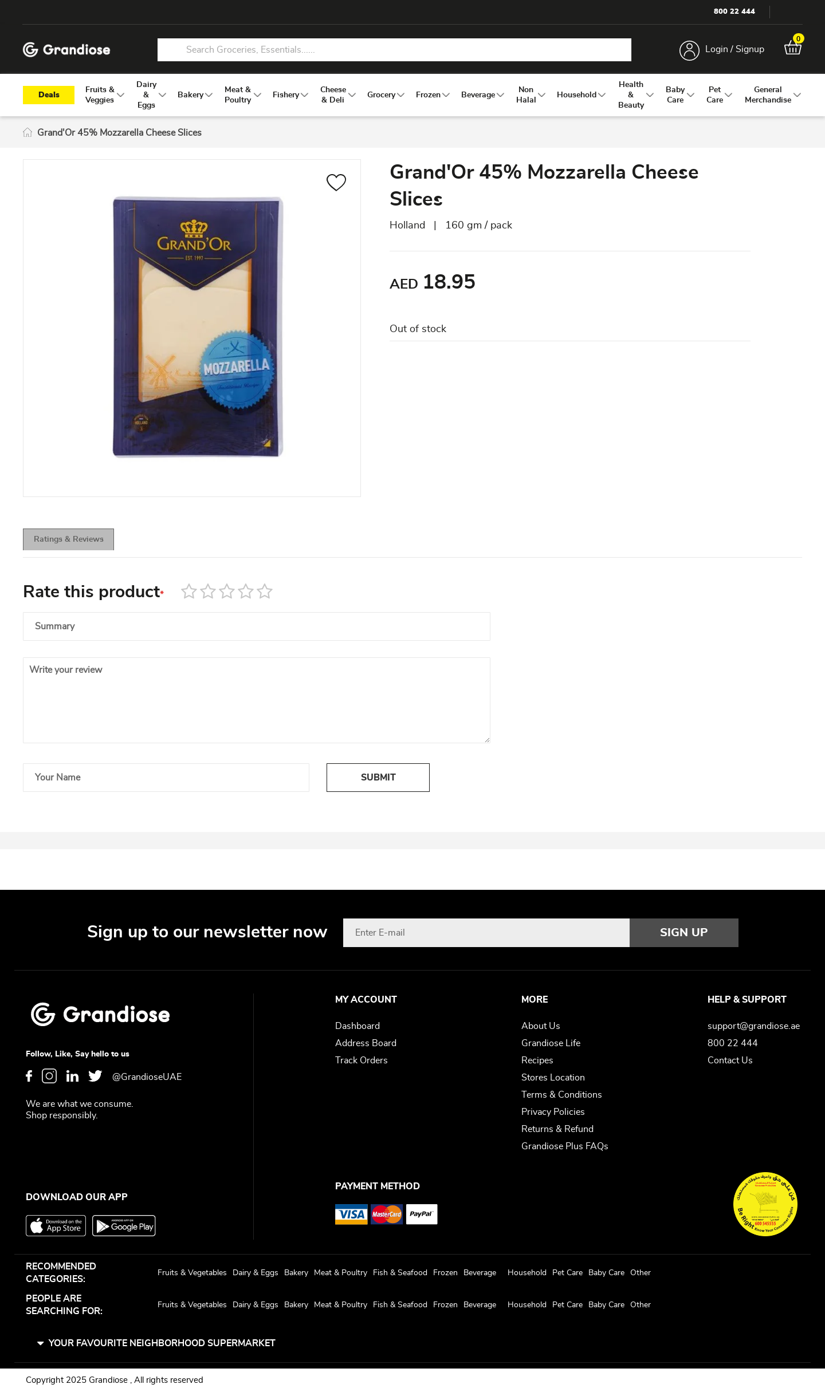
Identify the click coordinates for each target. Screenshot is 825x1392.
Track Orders (361, 1060)
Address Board (365, 1043)
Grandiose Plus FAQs (564, 1146)
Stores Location (553, 1077)
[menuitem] (99, 98)
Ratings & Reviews (86, 546)
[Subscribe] (684, 932)
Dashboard (357, 1026)
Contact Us (730, 1060)
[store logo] (68, 50)
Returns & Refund (557, 1129)
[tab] (86, 545)
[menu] (412, 98)
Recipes (537, 1060)
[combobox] (394, 50)
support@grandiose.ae (754, 1026)
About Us (540, 1026)
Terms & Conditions (561, 1094)
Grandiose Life (550, 1043)
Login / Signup (732, 50)
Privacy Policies (553, 1112)
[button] (337, 187)
